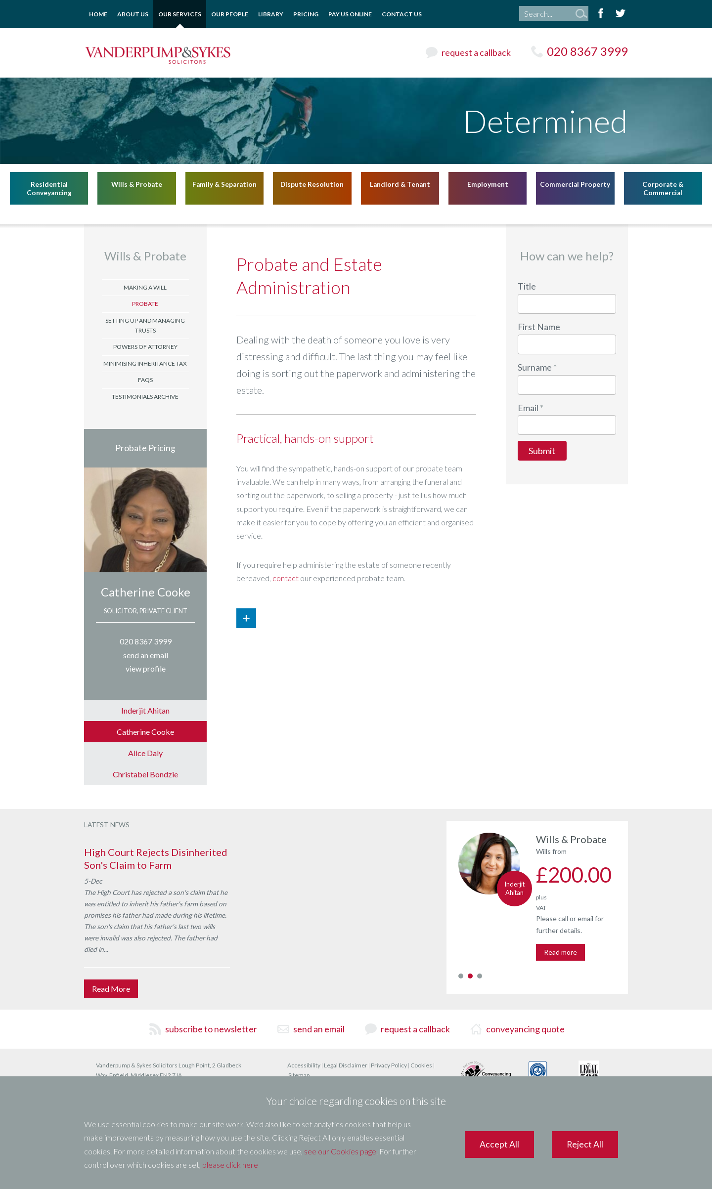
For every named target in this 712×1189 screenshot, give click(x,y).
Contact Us (402, 14)
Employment (487, 184)
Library (270, 14)
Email (528, 408)
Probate (145, 303)
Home (98, 14)
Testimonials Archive (145, 396)
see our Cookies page (340, 1151)
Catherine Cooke (145, 592)
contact (285, 578)
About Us (132, 14)
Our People (229, 14)
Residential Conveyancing (49, 188)
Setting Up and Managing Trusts (145, 325)
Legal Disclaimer (345, 1065)
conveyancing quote (525, 1028)
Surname (535, 367)
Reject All (585, 1144)
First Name (539, 327)
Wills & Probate (136, 184)
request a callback (476, 52)
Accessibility (303, 1065)
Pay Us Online (350, 14)
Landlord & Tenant (400, 184)
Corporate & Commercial (662, 188)
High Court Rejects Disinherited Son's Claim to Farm (155, 858)
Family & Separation (224, 184)
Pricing (305, 14)
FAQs (145, 379)
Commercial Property (575, 184)
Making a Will (145, 287)
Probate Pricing (145, 448)
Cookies (421, 1065)
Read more (560, 952)
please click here (230, 1164)
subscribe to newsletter (211, 1028)
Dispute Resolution (312, 184)
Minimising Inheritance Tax (145, 363)
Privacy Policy (389, 1065)
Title (527, 286)
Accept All (499, 1144)
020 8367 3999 (587, 51)
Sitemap (299, 1075)
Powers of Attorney (145, 346)
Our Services (179, 14)
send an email (319, 1028)
